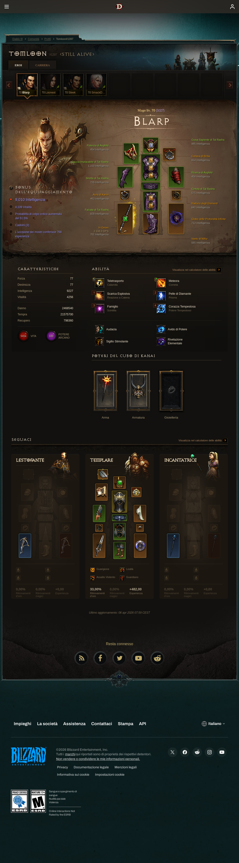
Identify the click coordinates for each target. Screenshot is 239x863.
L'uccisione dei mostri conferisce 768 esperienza (36, 234)
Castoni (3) (19, 225)
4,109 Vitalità (21, 207)
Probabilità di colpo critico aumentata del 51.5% (36, 216)
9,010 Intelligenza (27, 200)
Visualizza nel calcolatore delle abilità (196, 270)
